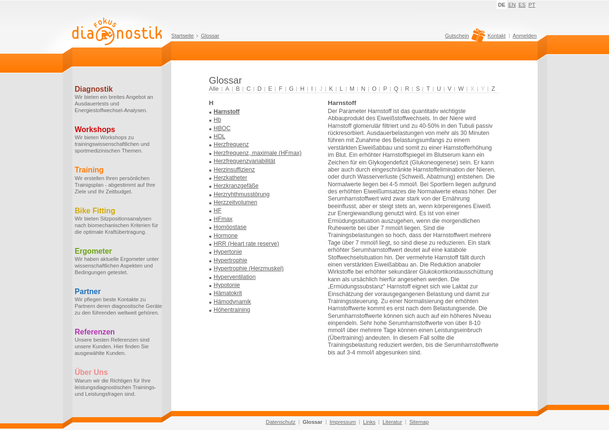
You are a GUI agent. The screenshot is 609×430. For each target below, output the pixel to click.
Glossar (210, 35)
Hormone (226, 235)
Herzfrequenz (231, 144)
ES (522, 5)
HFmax (223, 219)
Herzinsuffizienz (234, 169)
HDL (220, 136)
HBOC (222, 128)
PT (532, 5)
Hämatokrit (228, 293)
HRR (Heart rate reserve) (246, 243)
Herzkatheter (230, 177)
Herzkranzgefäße (236, 185)
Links (369, 422)
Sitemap (419, 422)
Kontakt (497, 35)
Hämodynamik (232, 301)
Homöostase (230, 227)
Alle (214, 89)
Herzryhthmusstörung (242, 194)
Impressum (343, 422)
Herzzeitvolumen (235, 202)
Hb (217, 119)
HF (217, 210)
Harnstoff (227, 111)
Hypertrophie (230, 260)
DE (502, 5)
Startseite (182, 35)
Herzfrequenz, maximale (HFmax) (258, 153)
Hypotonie (227, 285)
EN (512, 5)
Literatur (392, 422)
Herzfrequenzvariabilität (244, 161)
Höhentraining (232, 309)
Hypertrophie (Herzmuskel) (249, 268)
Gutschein (463, 38)
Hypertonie (228, 251)
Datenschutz (280, 422)
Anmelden (525, 35)
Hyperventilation (234, 277)
